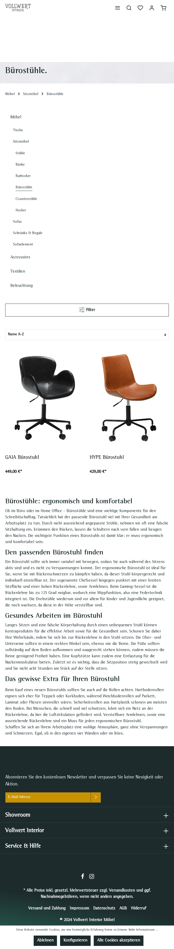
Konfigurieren (75, 941)
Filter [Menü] (87, 308)
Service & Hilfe (23, 847)
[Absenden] (96, 797)
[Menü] (117, 8)
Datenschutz (104, 909)
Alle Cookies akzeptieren (118, 941)
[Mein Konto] (152, 8)
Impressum (79, 909)
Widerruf (138, 909)
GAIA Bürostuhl (22, 457)
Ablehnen (45, 941)
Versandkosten (122, 891)
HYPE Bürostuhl (107, 457)
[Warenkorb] (163, 8)
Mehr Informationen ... (143, 930)
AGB (123, 909)
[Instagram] (92, 878)
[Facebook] (83, 878)
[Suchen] (129, 8)
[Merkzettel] (140, 8)
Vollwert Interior (24, 831)
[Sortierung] (87, 334)
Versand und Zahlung (47, 909)
